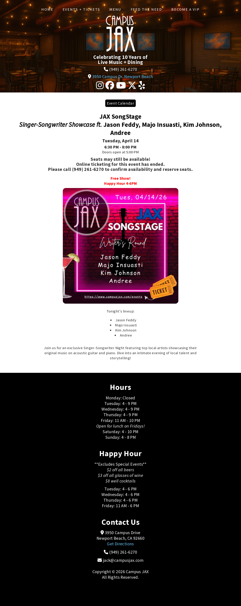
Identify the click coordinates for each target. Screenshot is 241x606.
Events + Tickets (81, 9)
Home (47, 9)
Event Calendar (120, 103)
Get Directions (120, 544)
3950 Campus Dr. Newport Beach (122, 76)
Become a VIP (185, 9)
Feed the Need (146, 9)
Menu (115, 9)
